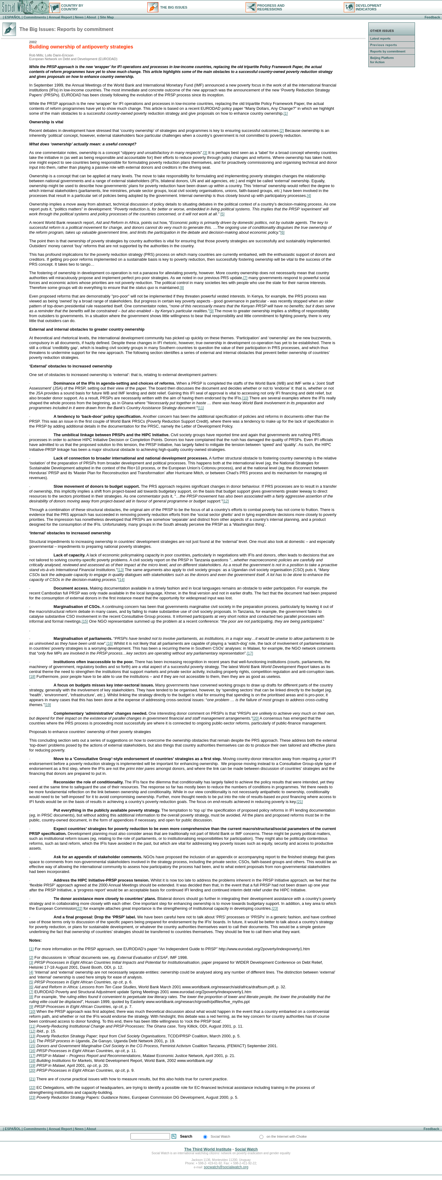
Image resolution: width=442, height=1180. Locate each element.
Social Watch (246, 1149)
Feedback (432, 17)
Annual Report (60, 17)
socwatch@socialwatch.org (226, 1167)
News (79, 17)
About (91, 17)
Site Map (106, 17)
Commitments (35, 17)
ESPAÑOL (13, 17)
